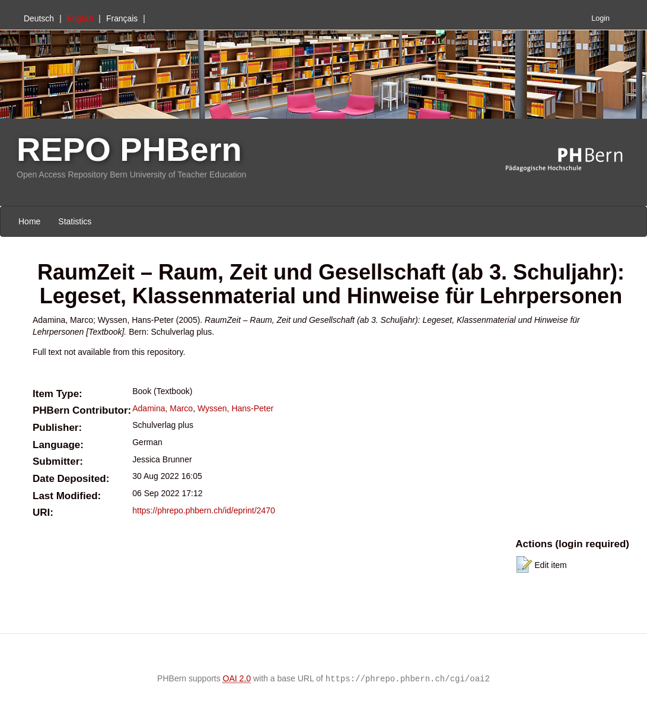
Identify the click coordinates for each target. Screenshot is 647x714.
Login (600, 18)
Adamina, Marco (162, 408)
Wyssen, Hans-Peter (235, 408)
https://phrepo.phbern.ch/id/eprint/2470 (203, 510)
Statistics (74, 221)
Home (29, 221)
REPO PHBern (129, 149)
